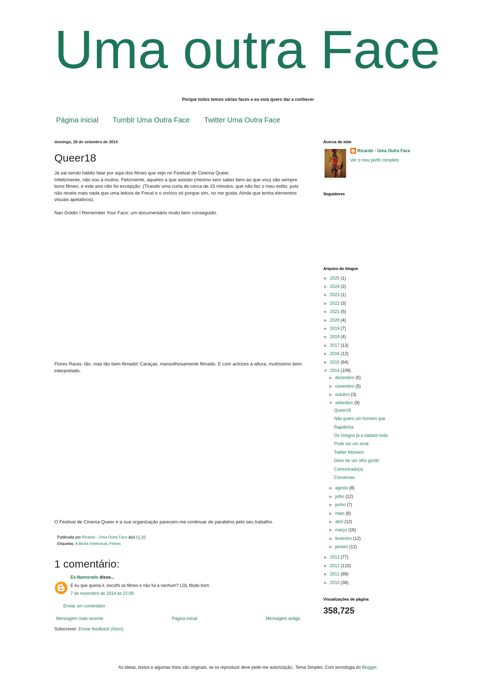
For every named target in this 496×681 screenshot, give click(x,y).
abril (339, 521)
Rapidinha (343, 427)
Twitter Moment (348, 452)
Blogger (369, 667)
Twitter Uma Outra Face (242, 120)
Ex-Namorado (85, 577)
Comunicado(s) (348, 469)
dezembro (345, 377)
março (341, 529)
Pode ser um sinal (351, 443)
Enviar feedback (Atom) (101, 628)
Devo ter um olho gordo (356, 460)
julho (340, 496)
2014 (335, 370)
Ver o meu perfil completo (374, 160)
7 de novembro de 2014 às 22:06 (102, 593)
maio (340, 513)
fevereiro (344, 538)
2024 (335, 286)
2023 (335, 294)
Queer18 (342, 410)
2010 (335, 582)
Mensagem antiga (283, 618)
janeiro (342, 546)
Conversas (344, 477)
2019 (335, 328)
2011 (335, 574)
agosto (342, 487)
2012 (335, 565)
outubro (343, 394)
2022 (335, 303)
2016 (335, 353)
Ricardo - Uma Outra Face (384, 150)
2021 (335, 311)
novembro (345, 386)
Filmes (115, 543)
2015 (335, 362)
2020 (335, 320)
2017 (335, 345)
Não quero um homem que (359, 418)
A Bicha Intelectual (91, 543)
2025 (335, 278)
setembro (344, 402)
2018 (335, 336)
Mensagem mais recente (79, 618)
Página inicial (77, 120)
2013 (335, 557)
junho (341, 504)
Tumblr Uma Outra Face (151, 120)
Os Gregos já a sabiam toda (360, 435)
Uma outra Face (247, 49)
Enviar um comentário (84, 605)
